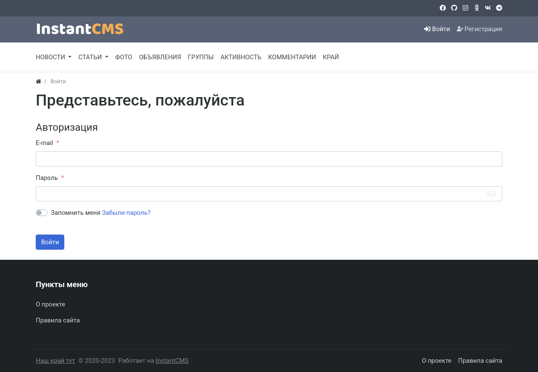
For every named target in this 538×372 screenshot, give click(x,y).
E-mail (44, 143)
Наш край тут (55, 360)
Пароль (47, 178)
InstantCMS (172, 360)
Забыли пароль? (126, 212)
